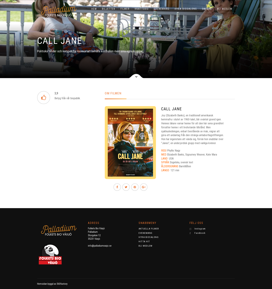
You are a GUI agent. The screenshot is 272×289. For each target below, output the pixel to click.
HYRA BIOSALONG (186, 8)
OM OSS (207, 8)
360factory (62, 283)
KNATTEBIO (142, 8)
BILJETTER (108, 8)
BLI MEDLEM (224, 8)
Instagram (197, 228)
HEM (94, 8)
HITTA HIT (144, 241)
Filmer (125, 8)
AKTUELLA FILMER (149, 228)
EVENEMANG (161, 8)
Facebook (197, 233)
